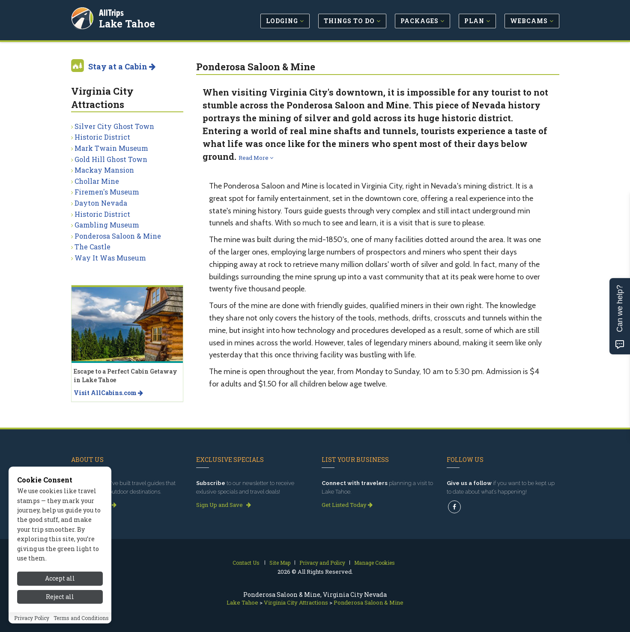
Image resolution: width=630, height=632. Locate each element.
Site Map (279, 562)
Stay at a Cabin (121, 66)
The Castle (92, 246)
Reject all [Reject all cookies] (60, 597)
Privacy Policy (31, 617)
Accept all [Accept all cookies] (60, 578)
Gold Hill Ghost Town (111, 159)
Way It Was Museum (110, 257)
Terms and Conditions (81, 617)
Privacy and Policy (322, 562)
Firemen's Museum (107, 191)
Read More (256, 158)
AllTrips (111, 12)
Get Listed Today (347, 505)
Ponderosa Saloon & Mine (118, 235)
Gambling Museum (107, 224)
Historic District (102, 136)
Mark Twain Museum (111, 148)
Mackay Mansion (104, 169)
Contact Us (246, 562)
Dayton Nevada (101, 202)
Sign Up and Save (223, 505)
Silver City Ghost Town (114, 126)
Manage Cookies (374, 562)
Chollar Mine (97, 181)
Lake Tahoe (127, 23)
